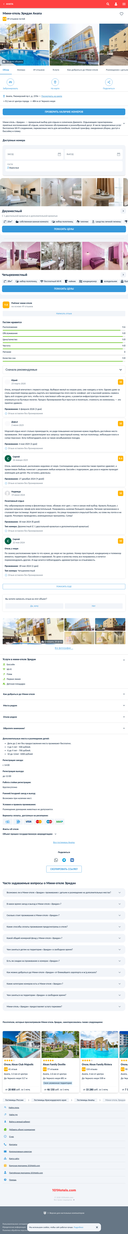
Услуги (56, 69)
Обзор (6, 69)
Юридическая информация (14, 1227)
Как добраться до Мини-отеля (82, 69)
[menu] (124, 4)
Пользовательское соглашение (16, 1224)
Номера (21, 69)
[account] (116, 4)
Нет (93, 606)
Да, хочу (34, 606)
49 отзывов (39, 69)
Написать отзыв (64, 313)
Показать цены (64, 229)
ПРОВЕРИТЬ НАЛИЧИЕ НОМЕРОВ (64, 111)
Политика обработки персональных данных (21, 1230)
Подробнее (78, 1227)
